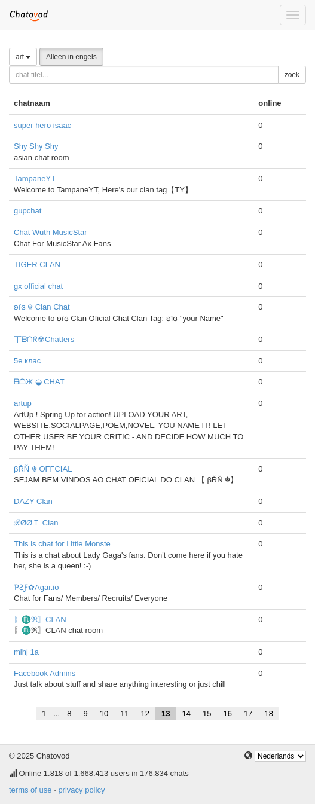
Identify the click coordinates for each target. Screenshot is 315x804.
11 (124, 713)
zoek (292, 75)
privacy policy (81, 789)
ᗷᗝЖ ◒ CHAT (39, 381)
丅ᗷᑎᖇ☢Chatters (44, 339)
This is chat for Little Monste (62, 543)
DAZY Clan (33, 501)
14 (186, 713)
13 (165, 713)
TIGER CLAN (37, 264)
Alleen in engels (71, 57)
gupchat (27, 210)
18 (268, 713)
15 (207, 713)
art (23, 57)
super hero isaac (42, 125)
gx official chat (38, 286)
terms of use (30, 789)
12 (145, 713)
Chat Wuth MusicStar (50, 232)
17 (248, 713)
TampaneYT (35, 178)
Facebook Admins (44, 673)
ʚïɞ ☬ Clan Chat (42, 306)
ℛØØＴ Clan (36, 522)
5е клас (27, 360)
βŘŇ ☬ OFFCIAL (43, 468)
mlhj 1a (26, 651)
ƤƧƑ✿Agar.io (36, 587)
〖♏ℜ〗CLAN (40, 619)
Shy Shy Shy (36, 146)
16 (227, 713)
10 (104, 713)
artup (23, 403)
